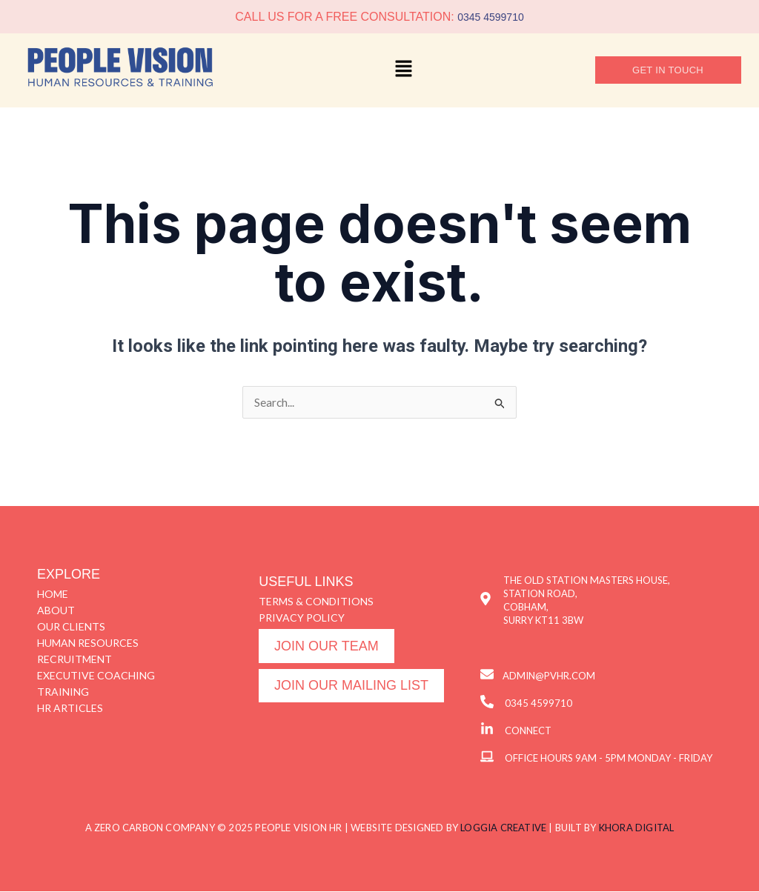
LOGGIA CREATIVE (503, 828)
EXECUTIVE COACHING (96, 676)
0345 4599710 (490, 16)
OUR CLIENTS (71, 627)
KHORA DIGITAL (637, 828)
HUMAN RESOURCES (88, 643)
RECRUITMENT (74, 659)
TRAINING (63, 692)
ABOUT (56, 611)
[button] (404, 70)
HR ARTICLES (70, 708)
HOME (52, 594)
